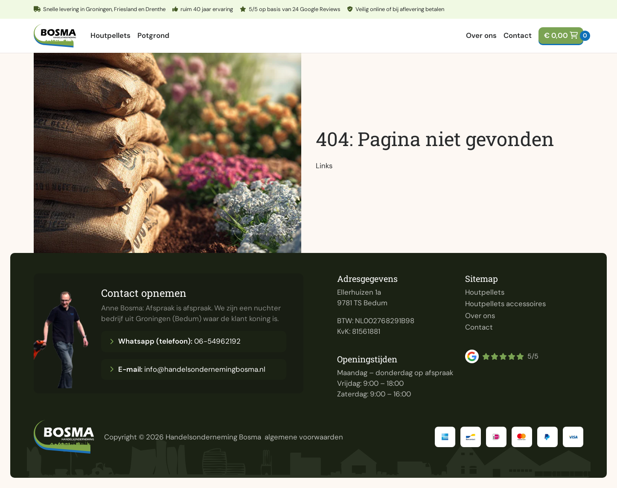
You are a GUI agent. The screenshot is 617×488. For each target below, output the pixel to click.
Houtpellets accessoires (505, 303)
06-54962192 (175, 341)
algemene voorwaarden (304, 437)
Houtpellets (110, 35)
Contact (517, 35)
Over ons (481, 35)
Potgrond (153, 35)
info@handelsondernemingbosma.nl (187, 369)
